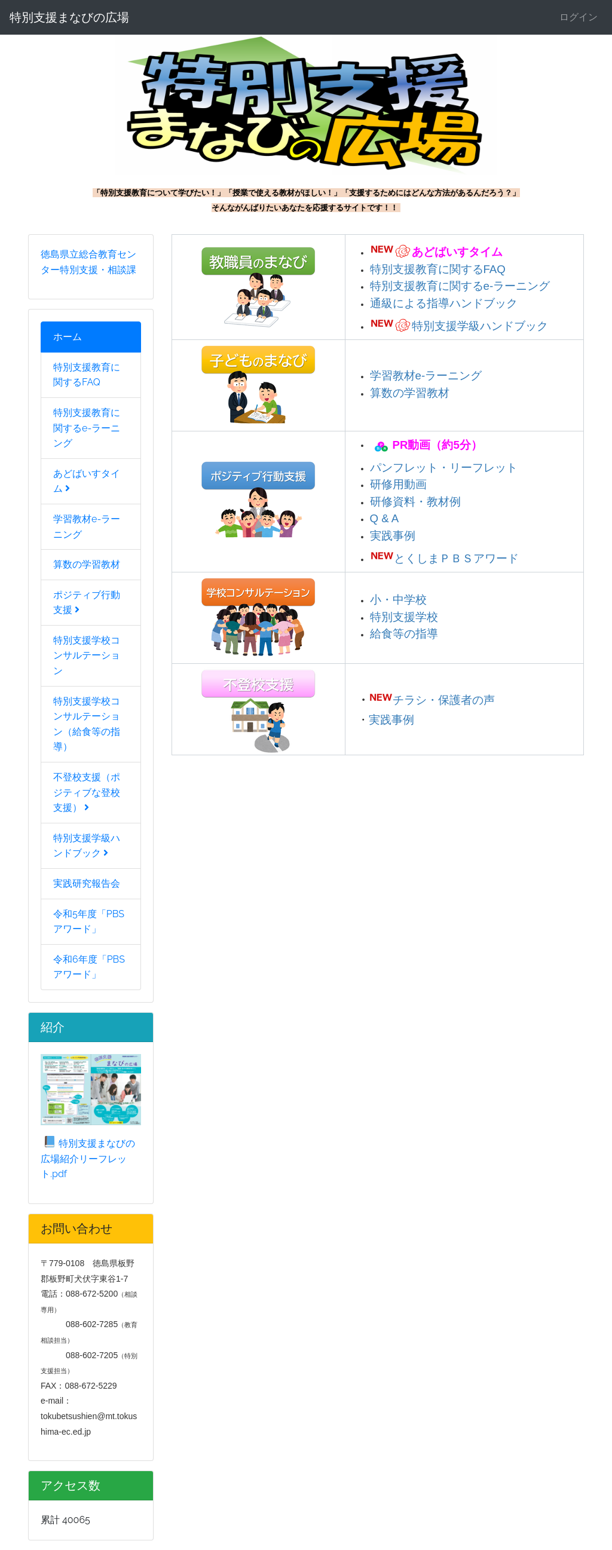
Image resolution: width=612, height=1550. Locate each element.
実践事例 (392, 535)
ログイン (578, 17)
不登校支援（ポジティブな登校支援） (86, 792)
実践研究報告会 (86, 883)
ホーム (67, 336)
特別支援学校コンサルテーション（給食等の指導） (86, 724)
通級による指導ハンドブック (444, 303)
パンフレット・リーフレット (444, 467)
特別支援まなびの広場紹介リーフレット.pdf (88, 1159)
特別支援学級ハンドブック (86, 845)
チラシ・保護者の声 (444, 700)
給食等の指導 (404, 633)
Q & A (384, 518)
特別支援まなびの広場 (69, 17)
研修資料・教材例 (415, 501)
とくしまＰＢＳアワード (456, 558)
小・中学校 (398, 599)
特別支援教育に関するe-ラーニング (86, 428)
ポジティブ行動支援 (86, 602)
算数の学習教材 (86, 564)
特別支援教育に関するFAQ (86, 375)
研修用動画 (398, 484)
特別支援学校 (404, 617)
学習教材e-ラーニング (86, 526)
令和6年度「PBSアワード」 (89, 967)
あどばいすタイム (86, 481)
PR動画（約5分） (437, 444)
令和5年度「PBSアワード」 (88, 921)
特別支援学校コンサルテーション (86, 655)
